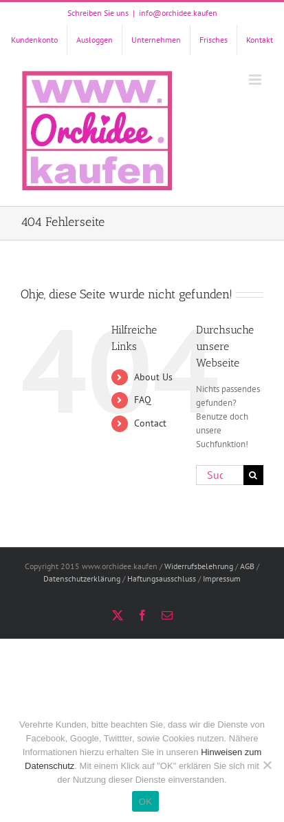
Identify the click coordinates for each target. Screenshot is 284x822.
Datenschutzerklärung (81, 578)
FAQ (142, 399)
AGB (247, 566)
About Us (153, 377)
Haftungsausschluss (161, 578)
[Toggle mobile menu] (256, 79)
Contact (150, 423)
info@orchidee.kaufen (178, 13)
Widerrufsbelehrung (198, 566)
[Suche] (253, 475)
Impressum (222, 578)
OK (145, 802)
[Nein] (267, 765)
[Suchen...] (219, 475)
